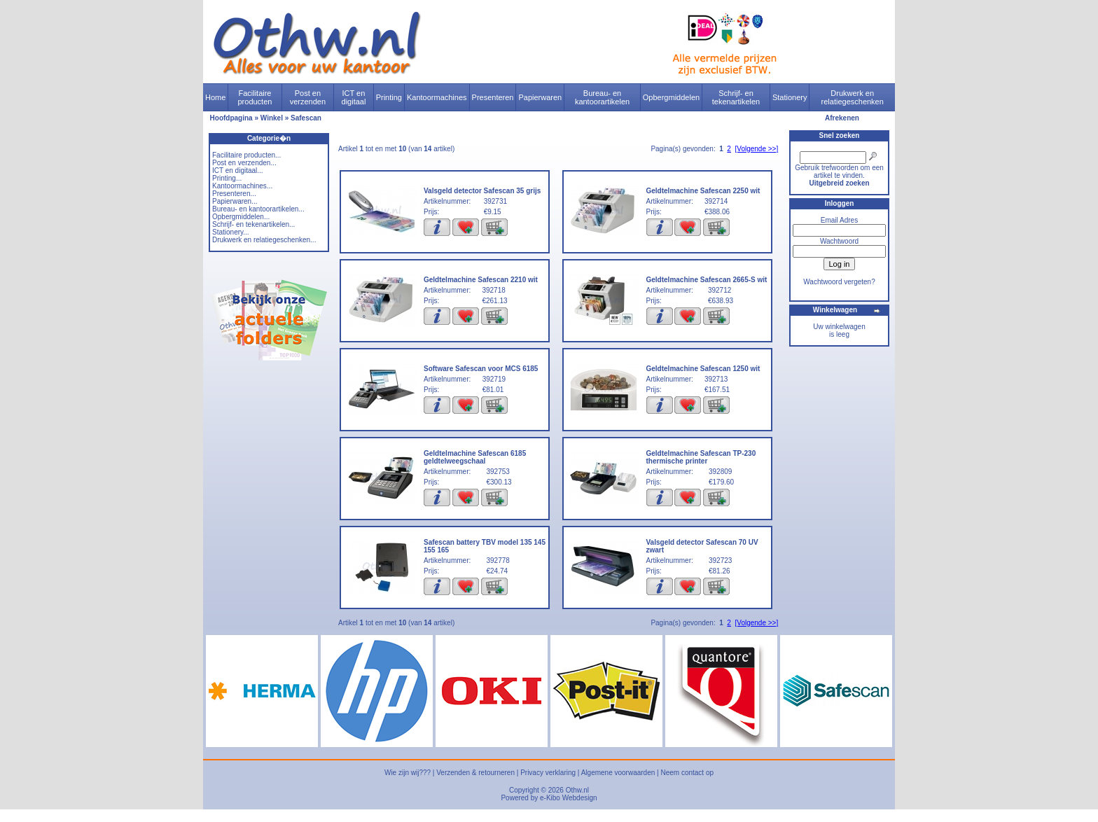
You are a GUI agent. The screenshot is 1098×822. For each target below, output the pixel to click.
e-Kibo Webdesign (568, 798)
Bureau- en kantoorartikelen (602, 97)
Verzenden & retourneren (475, 772)
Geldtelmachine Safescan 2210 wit (481, 280)
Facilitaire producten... (246, 155)
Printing (389, 97)
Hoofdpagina (231, 118)
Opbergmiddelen (671, 97)
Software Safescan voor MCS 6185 (481, 368)
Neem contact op (687, 772)
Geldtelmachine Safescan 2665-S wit (706, 280)
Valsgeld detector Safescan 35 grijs (482, 191)
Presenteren (493, 97)
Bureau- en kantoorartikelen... (258, 209)
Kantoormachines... (242, 186)
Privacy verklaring (548, 772)
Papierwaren (540, 97)
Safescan (306, 118)
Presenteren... (234, 193)
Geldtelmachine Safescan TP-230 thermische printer (701, 457)
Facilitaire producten (254, 97)
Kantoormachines (437, 97)
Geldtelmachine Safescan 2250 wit (703, 191)
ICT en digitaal (354, 97)
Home (215, 97)
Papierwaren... (234, 201)
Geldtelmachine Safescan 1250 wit (703, 368)
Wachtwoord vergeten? (839, 282)
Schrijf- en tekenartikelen (736, 97)
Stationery (789, 97)
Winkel (271, 118)
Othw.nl (577, 790)
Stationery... (230, 232)
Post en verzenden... (244, 163)
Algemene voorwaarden (618, 772)
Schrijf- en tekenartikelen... (253, 224)
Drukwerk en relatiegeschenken (852, 97)
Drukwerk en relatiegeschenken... (264, 240)
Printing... (227, 178)
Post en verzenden (308, 97)
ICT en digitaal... (237, 170)
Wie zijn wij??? (407, 772)
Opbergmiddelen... (241, 217)
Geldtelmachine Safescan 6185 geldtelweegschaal (475, 457)
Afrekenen (842, 118)
